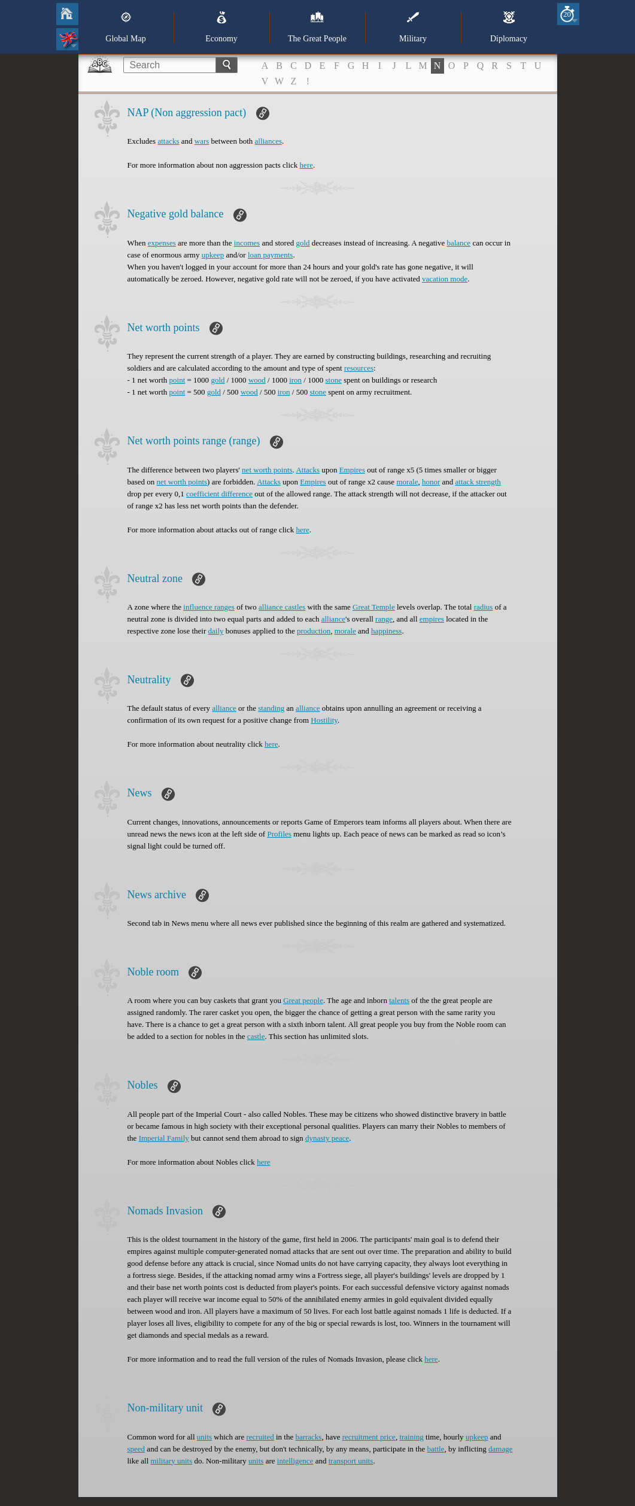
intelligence (295, 1460)
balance (458, 242)
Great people (303, 1000)
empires (432, 618)
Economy (221, 27)
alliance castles (282, 606)
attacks (168, 141)
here (306, 164)
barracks (308, 1436)
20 (567, 14)
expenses (162, 242)
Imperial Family (164, 1138)
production (313, 630)
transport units (351, 1460)
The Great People (317, 27)
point (177, 379)
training (411, 1436)
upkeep (213, 254)
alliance (333, 618)
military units (172, 1460)
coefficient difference (219, 493)
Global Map (125, 27)
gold (302, 242)
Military (413, 27)
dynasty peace (327, 1138)
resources (358, 367)
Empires (352, 469)
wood (257, 379)
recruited (260, 1436)
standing (271, 708)
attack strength (478, 481)
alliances (268, 141)
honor (431, 481)
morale (407, 481)
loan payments (270, 254)
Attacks (308, 469)
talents (399, 1000)
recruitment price (369, 1436)
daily (216, 630)
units (204, 1436)
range (384, 618)
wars (202, 141)
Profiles (279, 833)
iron (295, 379)
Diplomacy (508, 27)
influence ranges (209, 606)
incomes (247, 242)
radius (483, 606)
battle (436, 1448)
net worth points (267, 469)
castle (256, 1036)
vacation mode (444, 278)
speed (136, 1448)
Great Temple (374, 606)
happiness (386, 630)
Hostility (324, 720)
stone (333, 379)
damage (500, 1448)
